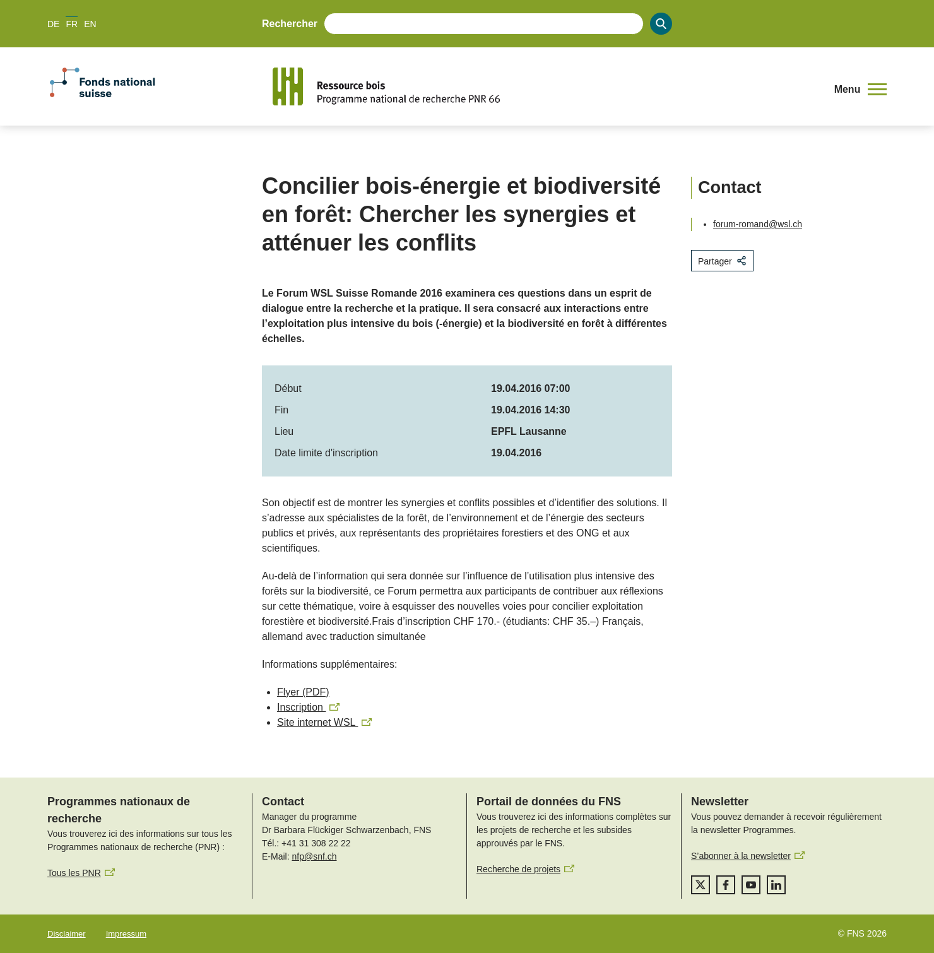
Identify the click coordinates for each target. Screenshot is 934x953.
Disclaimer (66, 933)
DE (53, 24)
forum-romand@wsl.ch (757, 224)
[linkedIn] (776, 884)
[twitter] (700, 884)
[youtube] (751, 884)
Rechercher (289, 23)
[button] (860, 89)
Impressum (126, 933)
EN (90, 24)
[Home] (545, 86)
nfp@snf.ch (314, 856)
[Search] (661, 24)
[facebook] (725, 884)
